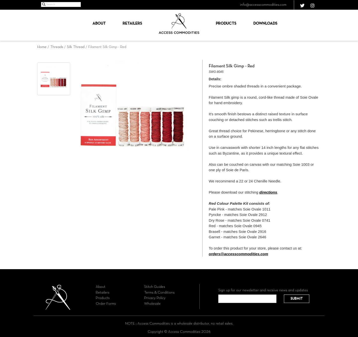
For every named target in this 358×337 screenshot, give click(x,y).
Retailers (132, 23)
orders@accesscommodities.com (238, 254)
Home (41, 47)
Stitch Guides (154, 287)
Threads (56, 47)
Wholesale (152, 303)
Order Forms (106, 303)
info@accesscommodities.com (263, 4)
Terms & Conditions (159, 292)
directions (268, 192)
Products (226, 23)
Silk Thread (76, 47)
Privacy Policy (155, 298)
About (99, 23)
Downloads (265, 23)
